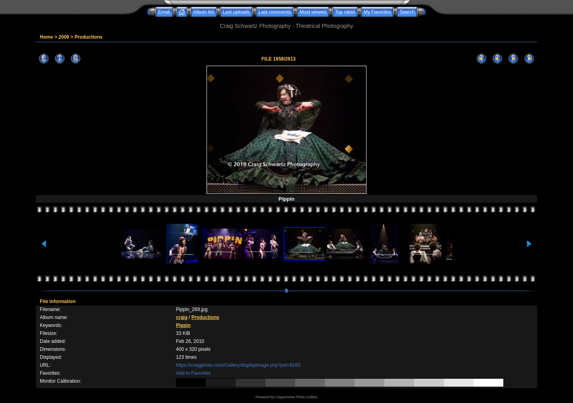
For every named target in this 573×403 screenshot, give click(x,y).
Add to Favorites (193, 373)
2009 (63, 37)
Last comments (275, 12)
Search (407, 12)
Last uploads (236, 12)
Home (46, 37)
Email (164, 12)
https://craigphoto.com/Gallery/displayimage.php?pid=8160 (238, 365)
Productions (88, 37)
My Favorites (377, 12)
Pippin (183, 325)
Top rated (345, 12)
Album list (203, 12)
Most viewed (313, 12)
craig (181, 317)
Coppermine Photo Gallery (296, 397)
